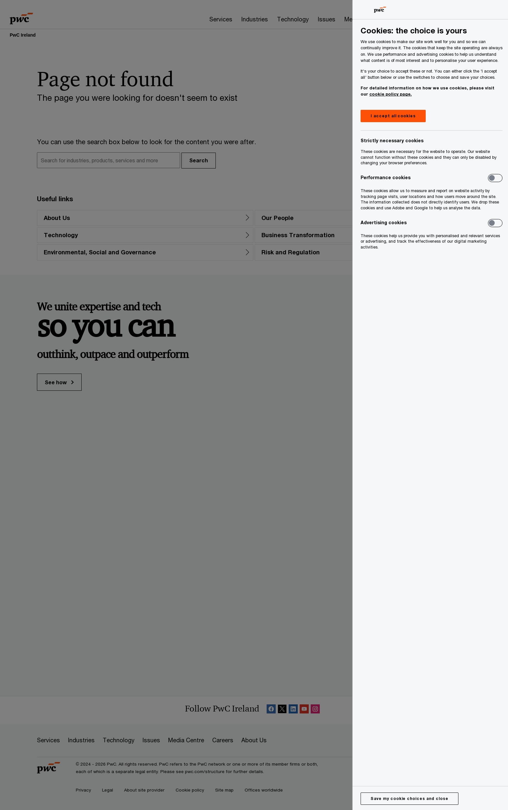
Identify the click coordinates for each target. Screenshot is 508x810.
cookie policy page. (390, 94)
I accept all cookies (393, 115)
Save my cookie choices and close (409, 798)
